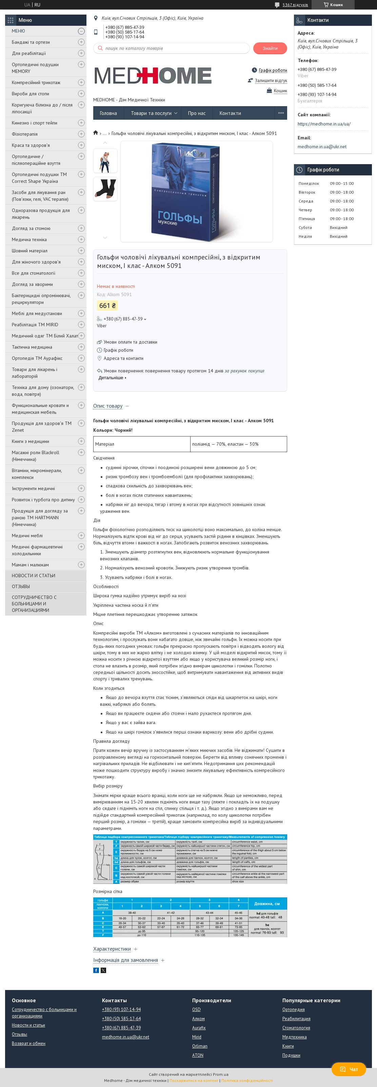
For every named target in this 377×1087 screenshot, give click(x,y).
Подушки (291, 1055)
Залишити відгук (271, 80)
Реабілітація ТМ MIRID (35, 325)
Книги (288, 1046)
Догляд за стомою (31, 228)
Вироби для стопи (30, 94)
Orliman (199, 1046)
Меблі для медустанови (37, 313)
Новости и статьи (28, 1025)
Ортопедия (293, 1009)
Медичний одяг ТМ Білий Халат (45, 336)
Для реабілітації (29, 53)
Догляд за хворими (32, 284)
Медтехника (294, 1037)
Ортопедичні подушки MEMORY (35, 67)
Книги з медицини (30, 441)
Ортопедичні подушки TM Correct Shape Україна (39, 177)
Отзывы (19, 1034)
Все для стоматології (33, 273)
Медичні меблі (27, 535)
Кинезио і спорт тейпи (34, 123)
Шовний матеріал (29, 251)
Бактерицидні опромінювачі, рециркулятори (41, 298)
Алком (198, 1019)
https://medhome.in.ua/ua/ (324, 124)
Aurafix (199, 1028)
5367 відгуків (295, 4)
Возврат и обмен (28, 1043)
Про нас (197, 113)
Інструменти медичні (33, 488)
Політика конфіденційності (247, 1080)
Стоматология (296, 1028)
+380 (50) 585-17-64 (121, 1019)
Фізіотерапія (25, 134)
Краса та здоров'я (31, 145)
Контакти (230, 113)
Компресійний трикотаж (36, 82)
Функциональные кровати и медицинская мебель (40, 408)
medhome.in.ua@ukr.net (322, 146)
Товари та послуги (151, 113)
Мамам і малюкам (30, 565)
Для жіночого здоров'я (36, 262)
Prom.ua (221, 1074)
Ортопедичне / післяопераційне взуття (36, 159)
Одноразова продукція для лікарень (41, 213)
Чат (349, 1069)
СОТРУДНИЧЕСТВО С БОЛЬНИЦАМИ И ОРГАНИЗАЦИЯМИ (34, 603)
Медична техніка (29, 239)
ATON (197, 1055)
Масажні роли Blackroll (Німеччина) (35, 455)
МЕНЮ (18, 31)
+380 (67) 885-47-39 (121, 1028)
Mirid (196, 1037)
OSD (196, 1009)
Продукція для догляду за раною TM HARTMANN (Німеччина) (40, 517)
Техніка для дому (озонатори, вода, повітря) (43, 390)
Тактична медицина (32, 347)
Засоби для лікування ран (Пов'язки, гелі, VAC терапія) (40, 195)
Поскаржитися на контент (194, 1080)
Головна (108, 113)
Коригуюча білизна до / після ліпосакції (42, 108)
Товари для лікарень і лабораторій (34, 372)
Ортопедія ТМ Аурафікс (37, 358)
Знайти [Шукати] (270, 48)
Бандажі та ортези (31, 42)
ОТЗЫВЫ (21, 586)
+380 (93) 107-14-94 (121, 1009)
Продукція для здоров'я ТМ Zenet (42, 426)
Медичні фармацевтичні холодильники (37, 550)
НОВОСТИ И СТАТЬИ (33, 575)
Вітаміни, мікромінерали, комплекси (37, 473)
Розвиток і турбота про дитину (43, 500)
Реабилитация (296, 1019)
